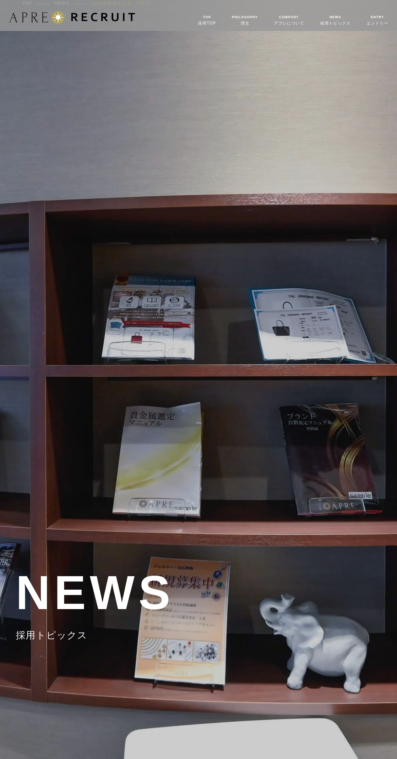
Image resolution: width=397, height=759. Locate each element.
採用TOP (207, 20)
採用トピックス (335, 20)
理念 (245, 20)
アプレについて (289, 20)
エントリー (377, 20)
